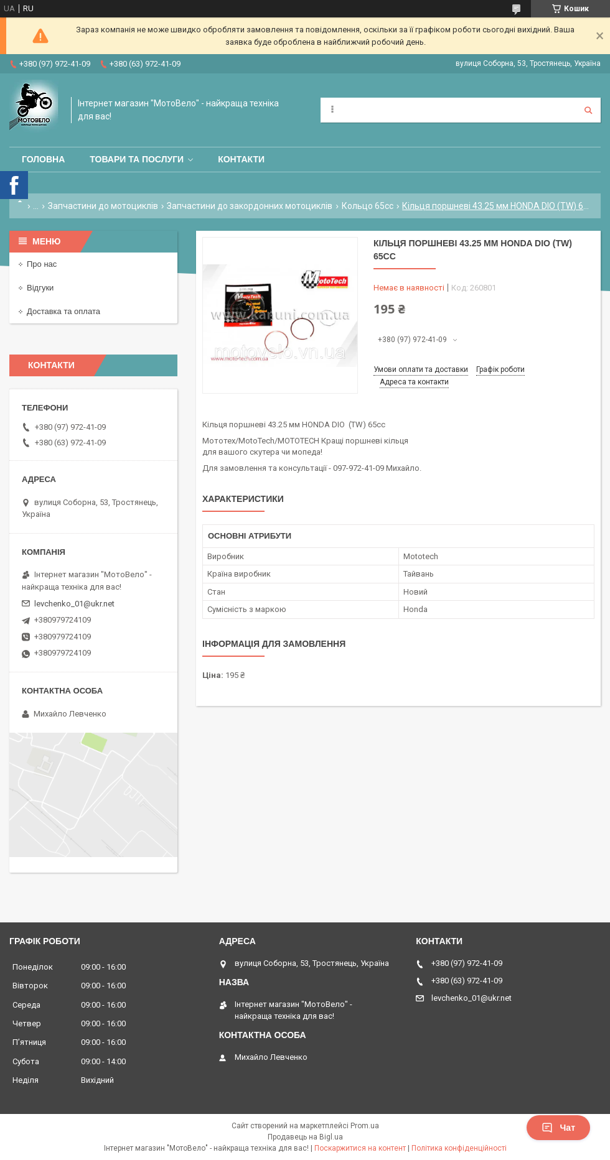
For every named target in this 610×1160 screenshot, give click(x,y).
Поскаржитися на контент (360, 1148)
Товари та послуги (137, 159)
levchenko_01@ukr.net (74, 603)
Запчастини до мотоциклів (103, 206)
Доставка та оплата (63, 311)
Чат (558, 1127)
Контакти (241, 159)
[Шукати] (588, 110)
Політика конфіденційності (459, 1148)
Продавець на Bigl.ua (305, 1137)
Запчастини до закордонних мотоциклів (249, 206)
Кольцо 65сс (367, 206)
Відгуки (40, 287)
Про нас (42, 264)
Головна (43, 159)
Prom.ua (364, 1125)
